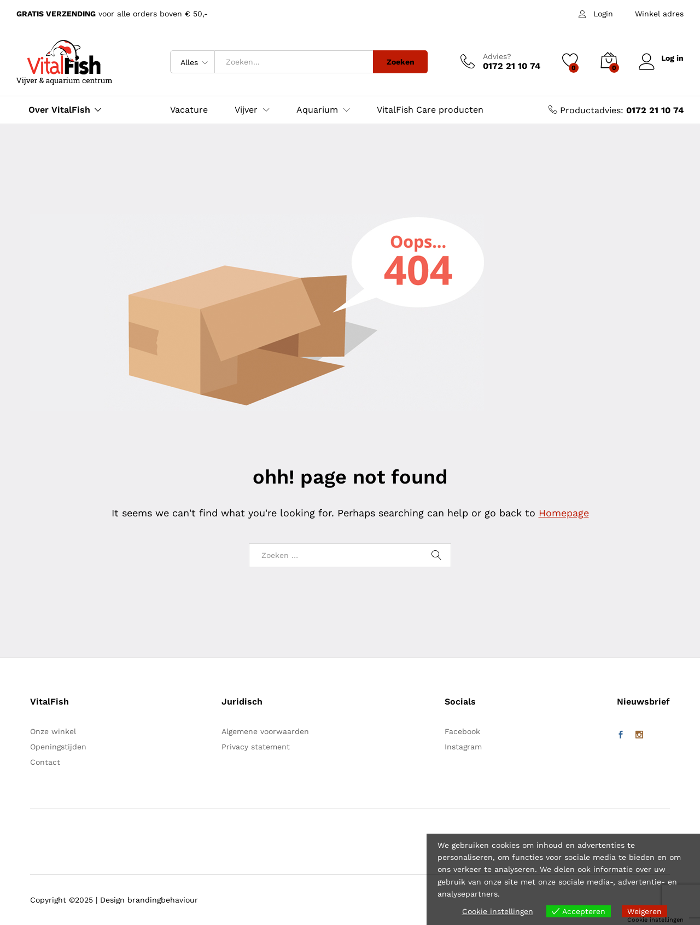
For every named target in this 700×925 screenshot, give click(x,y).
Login (603, 14)
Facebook (462, 731)
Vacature (189, 110)
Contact (45, 762)
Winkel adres (659, 13)
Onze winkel (53, 731)
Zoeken (400, 61)
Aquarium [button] (317, 110)
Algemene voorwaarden (265, 731)
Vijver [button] (246, 110)
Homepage (564, 513)
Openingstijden (58, 746)
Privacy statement (255, 746)
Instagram (463, 746)
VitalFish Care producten (430, 110)
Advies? (496, 56)
